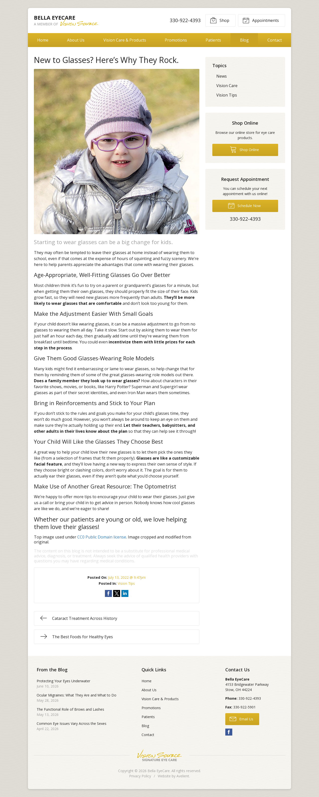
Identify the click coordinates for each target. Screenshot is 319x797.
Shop (219, 20)
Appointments (260, 20)
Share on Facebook (108, 593)
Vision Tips (126, 583)
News (221, 76)
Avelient (182, 776)
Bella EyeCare (159, 770)
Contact (274, 40)
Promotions (176, 40)
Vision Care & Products (124, 40)
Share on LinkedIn (124, 593)
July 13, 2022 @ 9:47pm (127, 577)
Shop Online (244, 149)
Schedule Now (244, 205)
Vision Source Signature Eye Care (159, 755)
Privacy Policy (140, 776)
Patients (213, 40)
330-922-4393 (185, 20)
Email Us (241, 718)
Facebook (228, 732)
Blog (244, 40)
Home (42, 40)
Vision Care (227, 85)
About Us (75, 40)
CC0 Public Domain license (101, 537)
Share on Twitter (116, 593)
